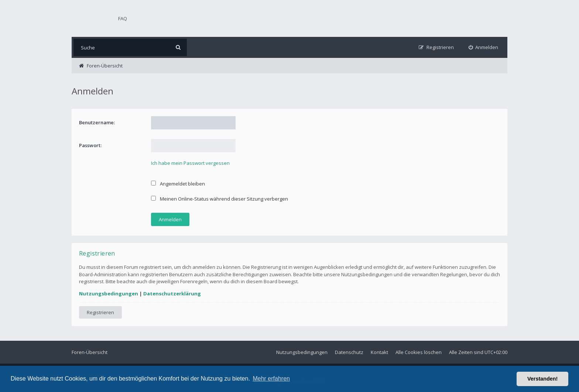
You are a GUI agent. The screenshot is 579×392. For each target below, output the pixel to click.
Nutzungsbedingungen (108, 293)
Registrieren (100, 312)
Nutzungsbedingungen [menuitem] (302, 352)
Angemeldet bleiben (178, 183)
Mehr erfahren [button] (271, 378)
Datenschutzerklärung (172, 293)
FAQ (122, 18)
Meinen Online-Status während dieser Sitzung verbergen (219, 198)
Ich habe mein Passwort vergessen (190, 163)
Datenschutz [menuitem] (349, 352)
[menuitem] (483, 47)
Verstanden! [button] (542, 379)
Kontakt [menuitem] (379, 352)
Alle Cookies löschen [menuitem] (418, 352)
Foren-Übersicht (89, 352)
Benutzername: (97, 122)
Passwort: (90, 145)
